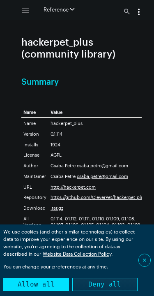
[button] (139, 12)
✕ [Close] (144, 260)
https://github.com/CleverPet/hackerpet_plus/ (99, 197)
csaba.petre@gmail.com (102, 165)
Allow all (36, 284)
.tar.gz (57, 207)
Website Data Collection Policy (77, 254)
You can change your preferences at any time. (55, 266)
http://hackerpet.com (73, 187)
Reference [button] (59, 9)
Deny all (104, 284)
